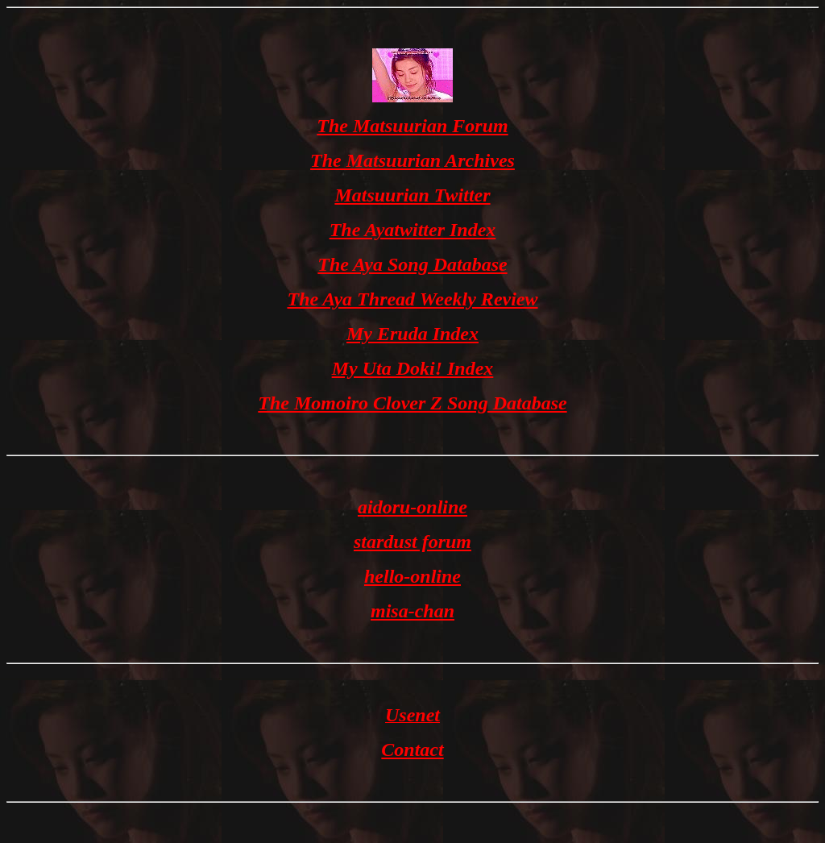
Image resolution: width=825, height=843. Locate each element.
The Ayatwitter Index (413, 229)
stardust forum (412, 541)
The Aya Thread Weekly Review (412, 299)
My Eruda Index (412, 333)
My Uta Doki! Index (413, 368)
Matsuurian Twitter (412, 195)
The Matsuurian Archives (412, 160)
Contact (412, 749)
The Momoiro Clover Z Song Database (412, 402)
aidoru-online (412, 506)
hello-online (412, 576)
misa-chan (412, 610)
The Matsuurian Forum (412, 125)
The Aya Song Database (412, 264)
